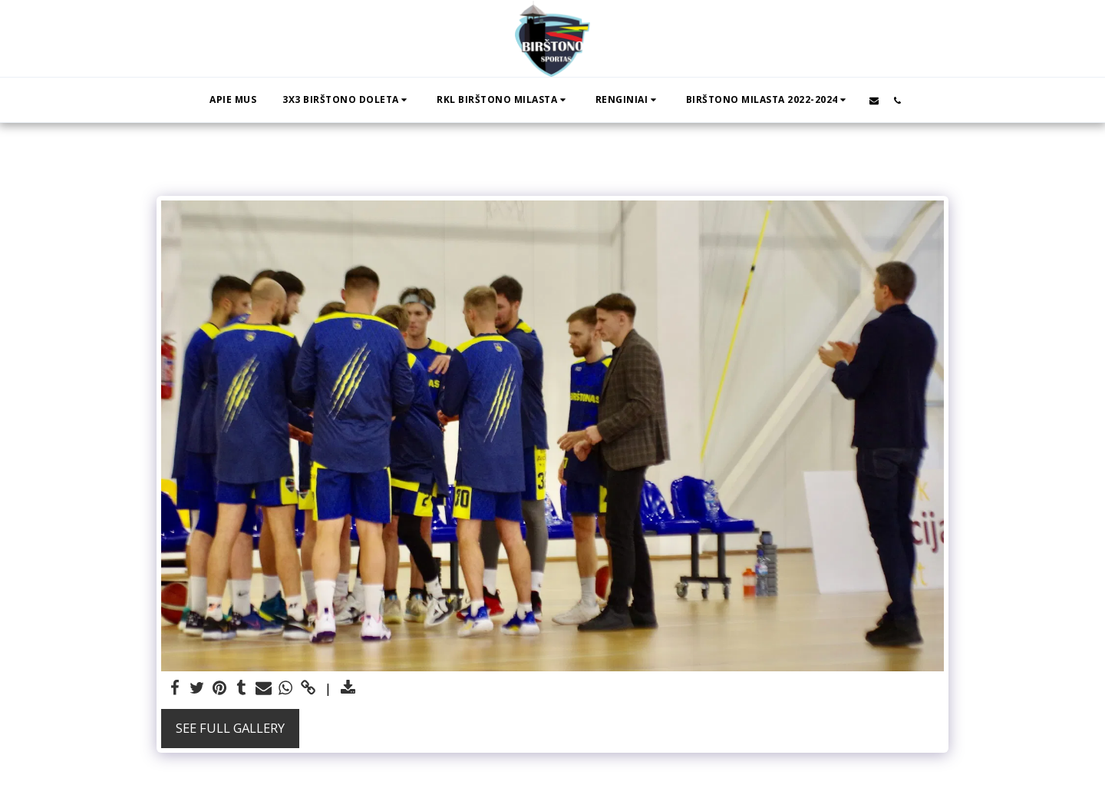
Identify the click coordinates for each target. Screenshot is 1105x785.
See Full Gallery (230, 728)
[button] (346, 100)
